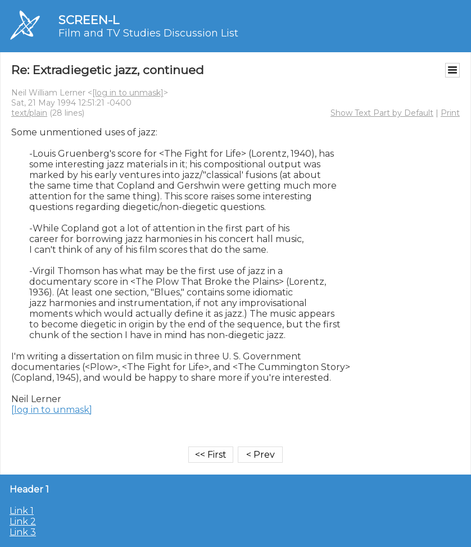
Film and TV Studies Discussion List (148, 33)
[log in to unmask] (128, 93)
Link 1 (22, 510)
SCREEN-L (88, 20)
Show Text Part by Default (381, 113)
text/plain (29, 113)
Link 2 (23, 521)
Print (450, 113)
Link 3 (23, 532)
